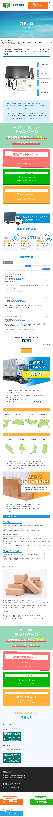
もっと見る (26, 351)
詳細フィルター (45, 268)
